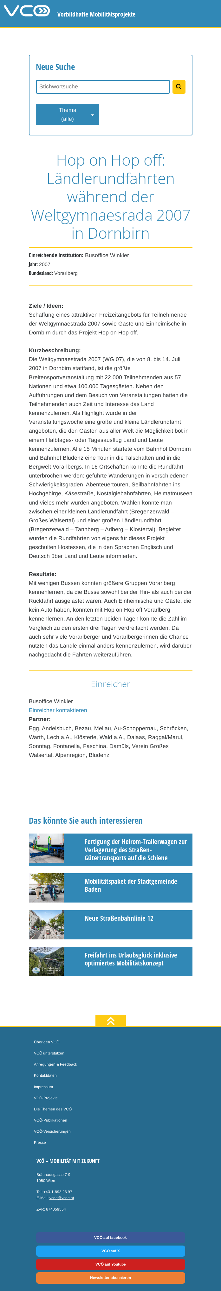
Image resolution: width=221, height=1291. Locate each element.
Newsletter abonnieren (110, 1277)
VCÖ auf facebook (110, 1237)
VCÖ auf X (110, 1251)
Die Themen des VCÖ (53, 1109)
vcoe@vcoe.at (61, 1198)
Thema (67, 115)
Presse (40, 1142)
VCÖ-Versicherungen (52, 1131)
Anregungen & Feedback (55, 1064)
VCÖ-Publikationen (50, 1120)
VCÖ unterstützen (49, 1053)
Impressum (43, 1087)
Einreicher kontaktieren (58, 710)
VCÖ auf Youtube (110, 1264)
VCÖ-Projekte (46, 1098)
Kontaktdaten (45, 1075)
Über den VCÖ (46, 1042)
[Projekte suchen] (178, 87)
